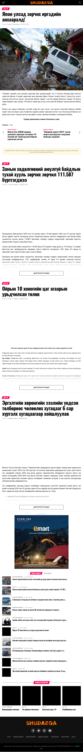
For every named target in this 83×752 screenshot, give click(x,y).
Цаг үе (74, 737)
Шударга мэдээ (43, 737)
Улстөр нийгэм (31, 737)
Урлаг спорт (65, 737)
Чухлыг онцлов (18, 737)
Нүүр (8, 737)
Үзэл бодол (55, 737)
